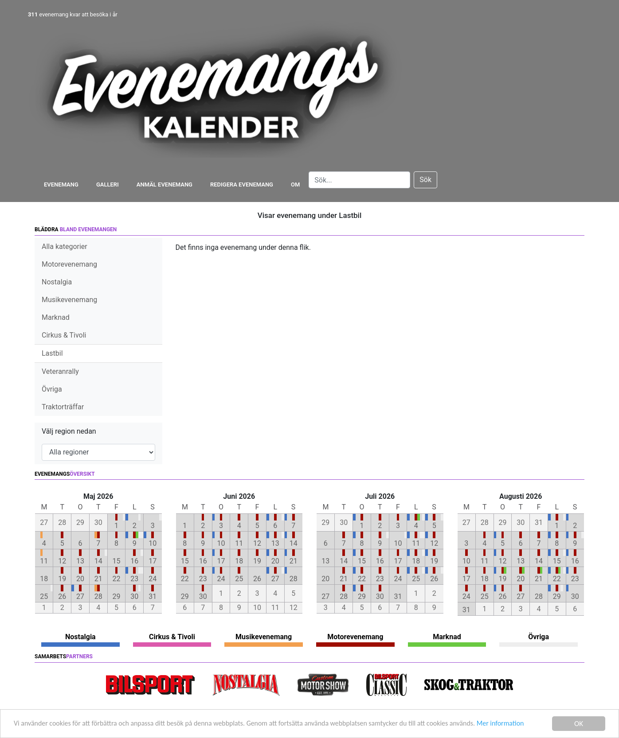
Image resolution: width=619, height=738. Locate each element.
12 (62, 561)
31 (153, 596)
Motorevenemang (69, 264)
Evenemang (61, 184)
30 (134, 596)
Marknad (56, 317)
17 (153, 561)
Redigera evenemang (241, 184)
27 (80, 596)
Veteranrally (60, 371)
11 (44, 561)
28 (98, 596)
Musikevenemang (69, 299)
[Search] (359, 179)
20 (80, 579)
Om (295, 184)
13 (80, 561)
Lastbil (52, 353)
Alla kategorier (64, 246)
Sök (425, 179)
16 (134, 561)
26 (62, 596)
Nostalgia (57, 282)
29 (117, 596)
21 (98, 579)
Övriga (52, 389)
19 (62, 579)
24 (153, 579)
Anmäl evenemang (164, 184)
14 (98, 561)
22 (117, 579)
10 (153, 543)
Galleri (107, 184)
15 (117, 561)
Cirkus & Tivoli (64, 335)
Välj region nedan (69, 431)
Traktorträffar (63, 407)
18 (44, 579)
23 (134, 579)
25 (44, 596)
